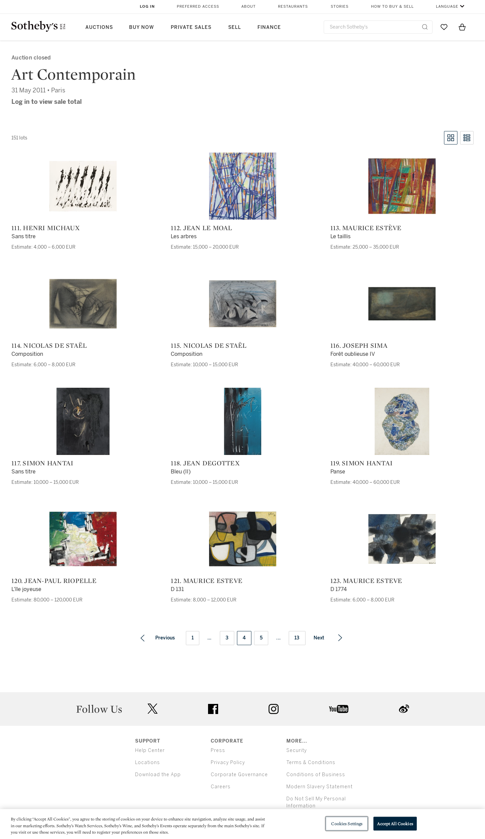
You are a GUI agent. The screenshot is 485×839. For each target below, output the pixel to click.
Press (218, 750)
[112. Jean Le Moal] (242, 186)
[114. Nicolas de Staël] (83, 303)
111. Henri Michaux (45, 228)
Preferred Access (198, 6)
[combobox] (378, 27)
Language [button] (447, 6)
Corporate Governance (239, 775)
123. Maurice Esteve (366, 581)
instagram (274, 709)
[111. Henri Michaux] (83, 186)
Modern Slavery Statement (319, 787)
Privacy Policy (228, 762)
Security (296, 750)
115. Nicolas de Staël (208, 345)
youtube (339, 709)
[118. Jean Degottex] (242, 421)
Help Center (150, 750)
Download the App (158, 775)
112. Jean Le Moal (201, 228)
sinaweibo (404, 709)
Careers (221, 787)
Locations (147, 762)
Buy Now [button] (141, 27)
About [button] (248, 6)
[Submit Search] (425, 27)
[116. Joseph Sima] (402, 303)
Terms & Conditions (310, 762)
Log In (147, 6)
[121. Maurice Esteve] (242, 539)
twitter (153, 709)
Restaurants (293, 6)
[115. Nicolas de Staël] (242, 303)
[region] (242, 824)
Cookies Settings (346, 823)
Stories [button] (340, 6)
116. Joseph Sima (359, 345)
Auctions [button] (99, 27)
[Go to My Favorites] (444, 27)
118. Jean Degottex (205, 463)
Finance (269, 27)
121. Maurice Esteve (206, 581)
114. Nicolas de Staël (49, 345)
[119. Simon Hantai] (402, 421)
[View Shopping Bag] (462, 27)
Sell (234, 27)
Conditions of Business (315, 775)
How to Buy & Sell (392, 6)
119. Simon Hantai (361, 463)
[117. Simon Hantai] (83, 421)
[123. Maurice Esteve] (402, 539)
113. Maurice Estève (366, 228)
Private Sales (191, 27)
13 (297, 638)
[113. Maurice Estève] (402, 186)
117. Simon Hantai (42, 463)
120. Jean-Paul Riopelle (53, 581)
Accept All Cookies (395, 823)
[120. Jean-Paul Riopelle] (83, 539)
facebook (213, 709)
